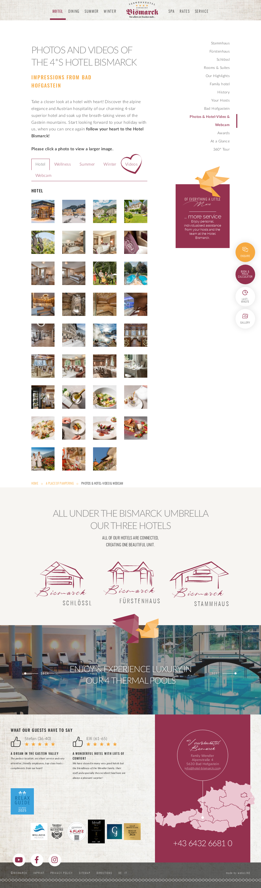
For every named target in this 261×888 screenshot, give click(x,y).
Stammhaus (220, 43)
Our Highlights (218, 76)
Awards (223, 133)
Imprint (38, 873)
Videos (131, 164)
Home (35, 483)
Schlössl (223, 59)
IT (126, 873)
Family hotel (220, 84)
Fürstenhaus (220, 51)
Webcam (43, 176)
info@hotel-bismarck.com (203, 768)
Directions (104, 873)
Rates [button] (185, 12)
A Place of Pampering (60, 483)
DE (121, 873)
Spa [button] (171, 12)
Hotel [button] (58, 12)
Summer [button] (92, 12)
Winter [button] (110, 12)
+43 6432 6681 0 (202, 844)
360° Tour (221, 149)
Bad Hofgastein (217, 108)
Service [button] (202, 12)
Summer (87, 164)
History (223, 92)
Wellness (62, 164)
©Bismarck (19, 873)
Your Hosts (220, 100)
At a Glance (220, 141)
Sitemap (84, 873)
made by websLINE (237, 873)
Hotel (40, 164)
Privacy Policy (61, 873)
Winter (109, 164)
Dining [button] (74, 12)
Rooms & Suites (217, 68)
